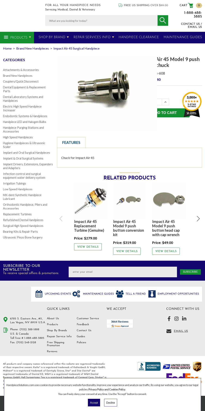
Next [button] (198, 218)
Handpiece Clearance (139, 37)
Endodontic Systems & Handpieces (25, 116)
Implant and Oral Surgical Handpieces (26, 152)
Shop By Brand (52, 37)
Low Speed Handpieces (17, 189)
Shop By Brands (57, 330)
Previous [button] (61, 218)
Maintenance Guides (98, 294)
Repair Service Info (59, 336)
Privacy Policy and (98, 389)
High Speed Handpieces (18, 137)
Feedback (83, 324)
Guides (81, 336)
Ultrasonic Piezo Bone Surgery (22, 237)
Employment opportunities (178, 294)
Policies (81, 342)
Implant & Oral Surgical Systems (23, 158)
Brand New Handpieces (17, 75)
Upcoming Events (57, 294)
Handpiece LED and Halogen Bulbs (24, 122)
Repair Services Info (92, 37)
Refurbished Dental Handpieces (23, 220)
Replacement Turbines (17, 214)
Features (71, 142)
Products (18, 37)
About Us (53, 318)
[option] (90, 216)
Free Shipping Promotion (55, 344)
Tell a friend (135, 294)
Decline (110, 402)
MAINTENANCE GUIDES (183, 37)
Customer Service (88, 318)
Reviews (52, 351)
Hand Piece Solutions (14, 298)
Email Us (181, 331)
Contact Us (84, 330)
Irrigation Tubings (14, 183)
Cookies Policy (117, 389)
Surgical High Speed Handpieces (23, 225)
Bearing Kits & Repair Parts (20, 231)
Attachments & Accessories (21, 70)
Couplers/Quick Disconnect (21, 81)
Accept (94, 402)
